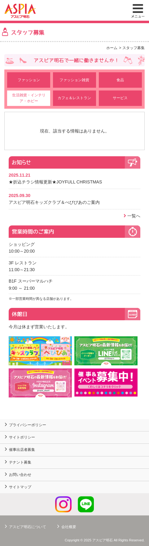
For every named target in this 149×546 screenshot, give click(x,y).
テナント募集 (20, 462)
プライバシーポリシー (27, 425)
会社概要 (68, 527)
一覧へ (133, 215)
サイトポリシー (22, 437)
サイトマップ (20, 487)
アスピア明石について (27, 527)
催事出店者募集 (22, 449)
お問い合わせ (20, 474)
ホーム (111, 48)
